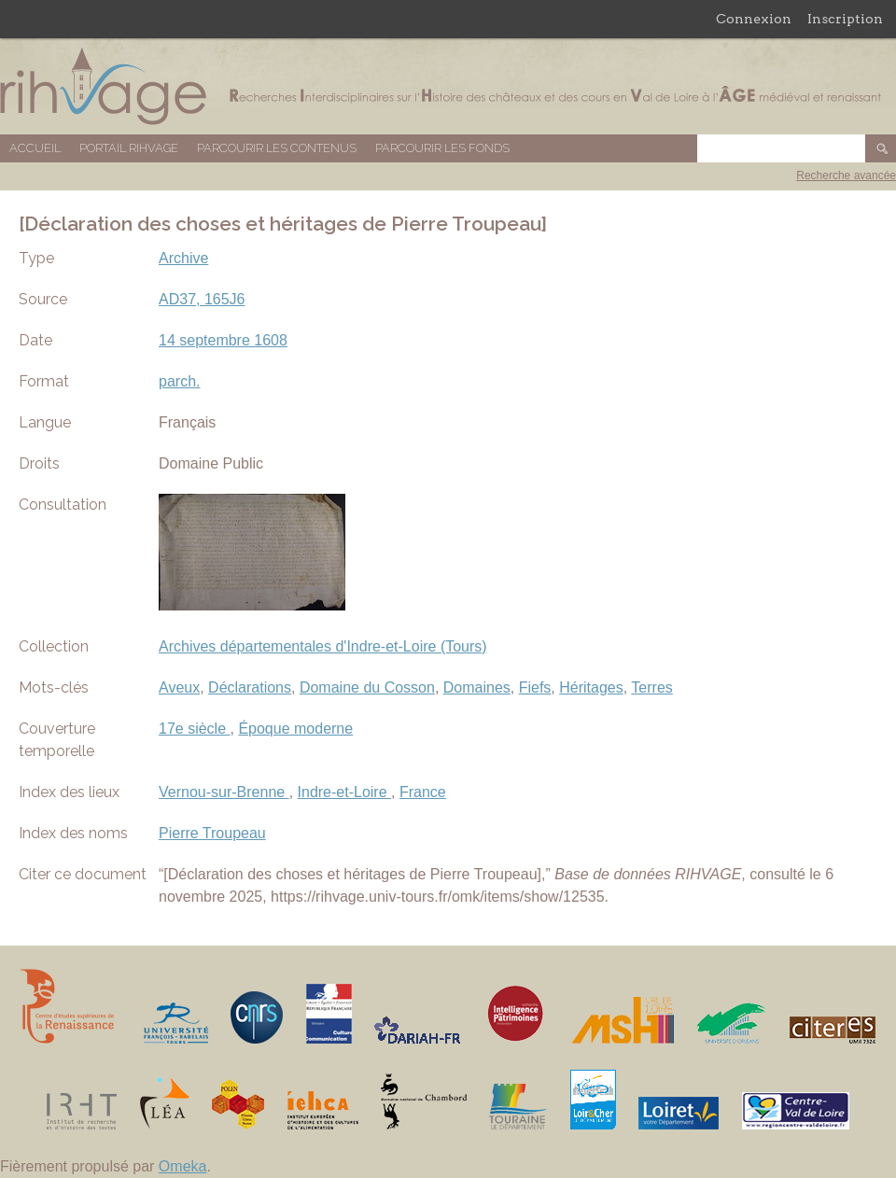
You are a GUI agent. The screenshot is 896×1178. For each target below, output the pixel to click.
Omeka (183, 1166)
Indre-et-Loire (345, 792)
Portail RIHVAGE (128, 148)
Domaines (477, 687)
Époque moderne (295, 728)
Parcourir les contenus (277, 148)
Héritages (591, 687)
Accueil (35, 148)
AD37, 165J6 (202, 299)
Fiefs (535, 687)
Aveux (179, 687)
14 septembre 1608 (223, 340)
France (422, 792)
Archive (183, 258)
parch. (179, 381)
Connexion (753, 18)
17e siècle (195, 728)
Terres (651, 687)
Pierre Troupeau (212, 833)
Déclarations (249, 687)
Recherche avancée (846, 175)
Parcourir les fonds (442, 148)
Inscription (845, 18)
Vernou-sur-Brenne (224, 792)
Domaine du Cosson (367, 687)
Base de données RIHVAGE (448, 86)
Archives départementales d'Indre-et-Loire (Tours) (323, 646)
